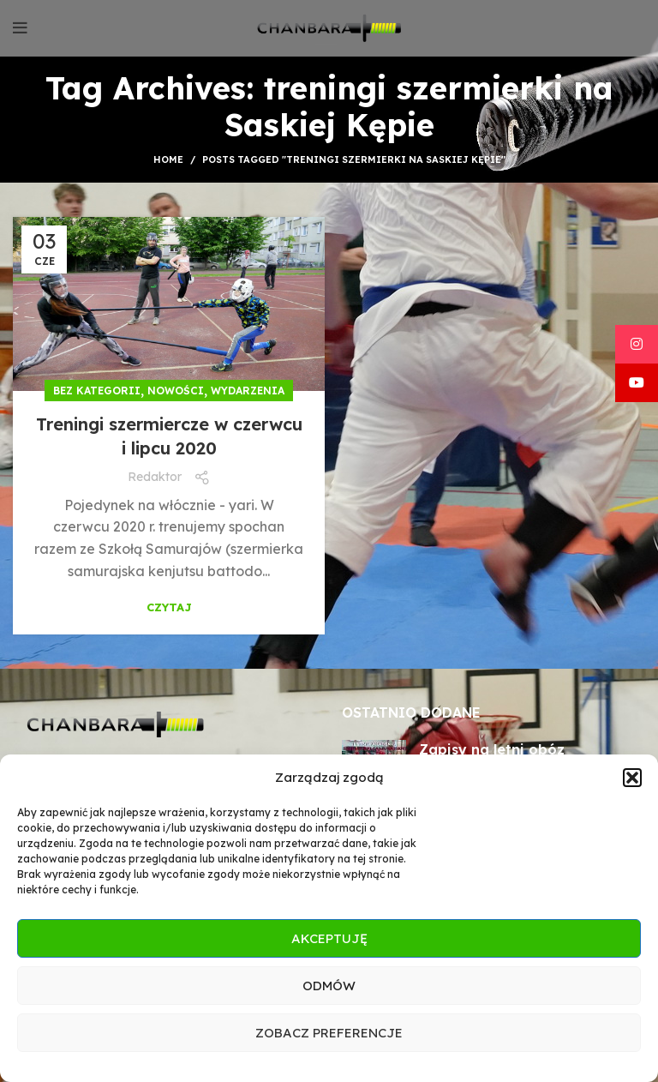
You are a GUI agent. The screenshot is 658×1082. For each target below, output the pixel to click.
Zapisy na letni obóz (492, 749)
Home (168, 159)
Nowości (175, 390)
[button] (632, 777)
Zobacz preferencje (329, 1033)
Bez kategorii (97, 390)
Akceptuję (329, 938)
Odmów (329, 985)
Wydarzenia (247, 390)
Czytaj (169, 607)
